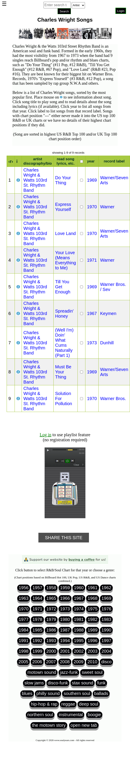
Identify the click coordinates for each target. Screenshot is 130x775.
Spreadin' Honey (64, 314)
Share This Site (64, 537)
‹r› (10, 161)
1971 (92, 260)
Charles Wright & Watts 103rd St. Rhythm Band (35, 180)
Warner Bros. (113, 398)
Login (120, 11)
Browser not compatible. (64, 17)
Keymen (108, 313)
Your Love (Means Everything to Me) (65, 260)
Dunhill (107, 342)
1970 (92, 206)
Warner (107, 206)
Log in (45, 434)
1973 (92, 342)
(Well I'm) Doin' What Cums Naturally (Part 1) (64, 343)
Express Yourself (63, 207)
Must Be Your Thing (63, 371)
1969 (92, 180)
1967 (92, 313)
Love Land (65, 233)
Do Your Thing (63, 180)
